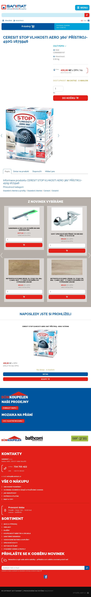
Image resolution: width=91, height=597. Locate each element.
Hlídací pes (50, 171)
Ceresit (47, 190)
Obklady (7, 527)
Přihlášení (7, 20)
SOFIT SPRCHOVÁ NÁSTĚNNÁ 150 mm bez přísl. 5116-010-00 (67, 235)
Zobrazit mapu (10, 408)
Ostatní (55, 190)
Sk (85, 21)
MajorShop (49, 591)
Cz (82, 21)
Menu (82, 7)
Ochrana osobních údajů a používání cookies (23, 490)
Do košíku (70, 98)
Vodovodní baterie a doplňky (16, 540)
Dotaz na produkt (21, 171)
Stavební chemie (34, 190)
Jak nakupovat (10, 493)
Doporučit (37, 171)
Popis (7, 171)
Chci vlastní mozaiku (13, 421)
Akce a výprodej (10, 524)
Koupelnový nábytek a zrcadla (17, 533)
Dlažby (7, 530)
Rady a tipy (8, 499)
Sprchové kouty (11, 543)
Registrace (18, 20)
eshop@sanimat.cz (14, 476)
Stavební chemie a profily (14, 190)
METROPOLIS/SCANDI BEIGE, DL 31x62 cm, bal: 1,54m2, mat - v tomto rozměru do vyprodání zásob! (24, 280)
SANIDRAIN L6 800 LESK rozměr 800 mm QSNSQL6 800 (24, 229)
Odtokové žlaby (11, 546)
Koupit (45, 379)
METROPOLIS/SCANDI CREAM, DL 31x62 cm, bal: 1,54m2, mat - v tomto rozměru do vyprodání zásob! (67, 280)
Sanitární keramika (12, 536)
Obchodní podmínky (12, 487)
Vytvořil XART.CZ (81, 593)
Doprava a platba (11, 496)
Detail (45, 374)
